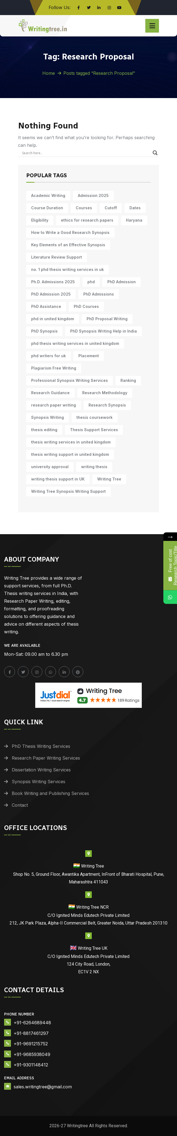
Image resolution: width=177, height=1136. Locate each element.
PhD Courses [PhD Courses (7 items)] (86, 306)
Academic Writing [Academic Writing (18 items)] (48, 195)
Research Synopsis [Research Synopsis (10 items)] (107, 405)
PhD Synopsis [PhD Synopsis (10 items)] (44, 331)
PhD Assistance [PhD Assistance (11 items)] (46, 306)
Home (48, 73)
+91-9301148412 (31, 1065)
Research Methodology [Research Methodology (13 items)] (104, 392)
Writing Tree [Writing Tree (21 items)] (109, 479)
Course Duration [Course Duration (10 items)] (47, 207)
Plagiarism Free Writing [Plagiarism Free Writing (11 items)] (53, 368)
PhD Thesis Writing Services (41, 746)
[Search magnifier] (155, 153)
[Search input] (86, 153)
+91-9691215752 (31, 1043)
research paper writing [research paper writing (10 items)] (53, 405)
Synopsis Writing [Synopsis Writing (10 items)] (47, 417)
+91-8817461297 (31, 1033)
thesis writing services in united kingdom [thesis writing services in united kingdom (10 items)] (71, 442)
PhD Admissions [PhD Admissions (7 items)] (98, 294)
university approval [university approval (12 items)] (50, 466)
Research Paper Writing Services (46, 758)
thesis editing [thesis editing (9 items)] (44, 429)
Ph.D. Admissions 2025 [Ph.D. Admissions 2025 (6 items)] (53, 281)
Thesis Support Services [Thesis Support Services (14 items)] (94, 429)
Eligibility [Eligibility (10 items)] (39, 220)
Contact (20, 805)
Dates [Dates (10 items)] (135, 207)
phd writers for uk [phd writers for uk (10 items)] (48, 355)
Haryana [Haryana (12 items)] (134, 220)
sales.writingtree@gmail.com (43, 1086)
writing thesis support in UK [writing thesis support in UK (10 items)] (58, 479)
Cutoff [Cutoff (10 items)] (111, 207)
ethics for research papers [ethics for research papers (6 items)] (87, 220)
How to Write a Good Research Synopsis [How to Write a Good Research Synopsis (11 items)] (70, 232)
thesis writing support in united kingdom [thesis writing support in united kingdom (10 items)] (70, 454)
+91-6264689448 (32, 1022)
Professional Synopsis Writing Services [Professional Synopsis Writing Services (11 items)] (69, 380)
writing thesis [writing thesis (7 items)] (94, 466)
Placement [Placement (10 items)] (88, 355)
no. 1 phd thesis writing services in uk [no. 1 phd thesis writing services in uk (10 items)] (67, 269)
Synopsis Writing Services (38, 781)
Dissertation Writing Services (41, 769)
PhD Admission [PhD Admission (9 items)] (121, 281)
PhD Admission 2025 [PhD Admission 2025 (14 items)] (51, 294)
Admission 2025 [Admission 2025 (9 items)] (93, 195)
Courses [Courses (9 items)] (84, 207)
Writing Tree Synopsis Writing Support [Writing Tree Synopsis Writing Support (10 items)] (68, 491)
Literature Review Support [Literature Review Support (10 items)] (56, 257)
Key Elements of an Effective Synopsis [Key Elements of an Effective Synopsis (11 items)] (68, 244)
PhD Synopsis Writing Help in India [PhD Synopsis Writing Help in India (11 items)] (103, 331)
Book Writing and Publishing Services (50, 793)
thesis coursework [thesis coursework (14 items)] (94, 417)
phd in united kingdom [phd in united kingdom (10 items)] (52, 318)
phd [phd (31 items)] (91, 281)
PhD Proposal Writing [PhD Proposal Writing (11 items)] (107, 318)
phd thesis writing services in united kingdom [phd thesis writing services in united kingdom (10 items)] (75, 343)
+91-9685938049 (32, 1054)
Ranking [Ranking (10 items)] (128, 380)
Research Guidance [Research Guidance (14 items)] (50, 392)
